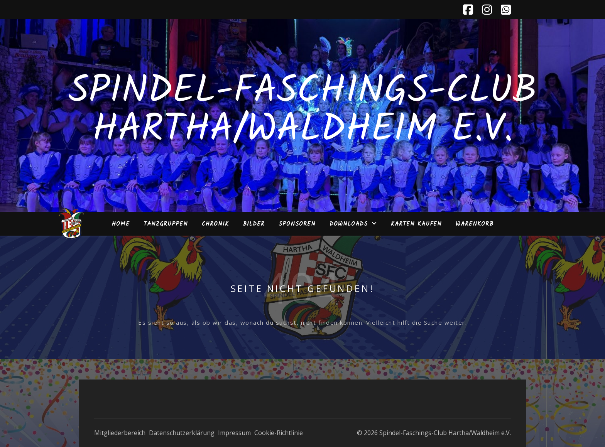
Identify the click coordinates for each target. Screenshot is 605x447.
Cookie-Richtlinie (278, 432)
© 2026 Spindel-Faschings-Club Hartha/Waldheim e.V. (434, 432)
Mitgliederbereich (119, 432)
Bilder (254, 224)
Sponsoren (297, 224)
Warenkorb (474, 224)
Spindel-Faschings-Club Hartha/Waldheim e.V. (302, 111)
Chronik (215, 224)
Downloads (349, 224)
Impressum (234, 432)
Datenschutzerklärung (182, 432)
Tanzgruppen (166, 224)
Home (121, 224)
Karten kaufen (416, 224)
